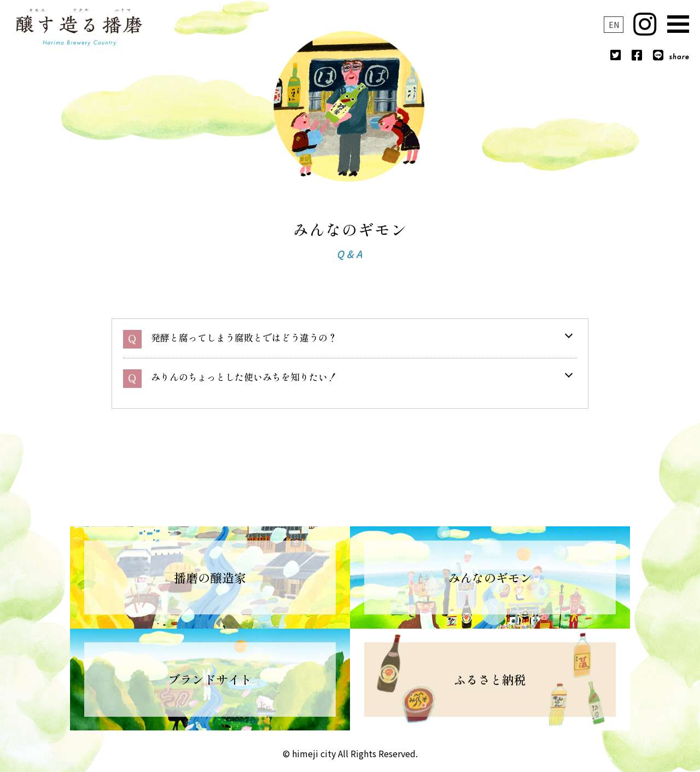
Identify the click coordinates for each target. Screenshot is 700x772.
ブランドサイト (210, 679)
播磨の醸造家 (210, 577)
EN (614, 24)
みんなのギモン (490, 577)
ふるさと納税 (490, 679)
